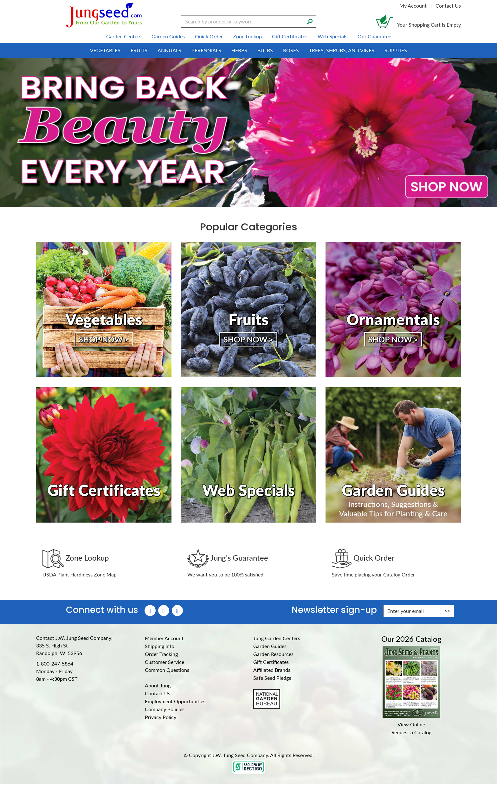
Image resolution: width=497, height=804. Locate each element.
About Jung (158, 685)
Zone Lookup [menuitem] (247, 36)
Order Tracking (161, 654)
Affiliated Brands (271, 669)
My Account (413, 5)
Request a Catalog (411, 732)
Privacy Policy (160, 717)
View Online (411, 724)
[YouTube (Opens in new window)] (177, 610)
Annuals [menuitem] (169, 50)
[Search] (309, 21)
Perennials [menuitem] (206, 50)
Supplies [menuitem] (395, 50)
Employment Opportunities (175, 701)
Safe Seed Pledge (272, 677)
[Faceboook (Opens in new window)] (150, 610)
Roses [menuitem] (291, 50)
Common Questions (167, 669)
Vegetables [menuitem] (105, 50)
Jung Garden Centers (276, 638)
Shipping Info (159, 646)
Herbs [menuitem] (239, 50)
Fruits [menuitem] (139, 50)
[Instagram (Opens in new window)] (163, 610)
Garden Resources (273, 654)
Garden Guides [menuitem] (168, 36)
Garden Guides (270, 646)
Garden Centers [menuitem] (123, 36)
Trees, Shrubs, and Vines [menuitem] (341, 50)
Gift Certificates (271, 662)
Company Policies (164, 709)
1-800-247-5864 (54, 663)
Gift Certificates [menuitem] (289, 36)
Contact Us (448, 5)
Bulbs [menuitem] (265, 50)
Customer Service (164, 662)
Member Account (164, 638)
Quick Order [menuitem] (209, 36)
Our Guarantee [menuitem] (374, 36)
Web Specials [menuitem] (332, 36)
